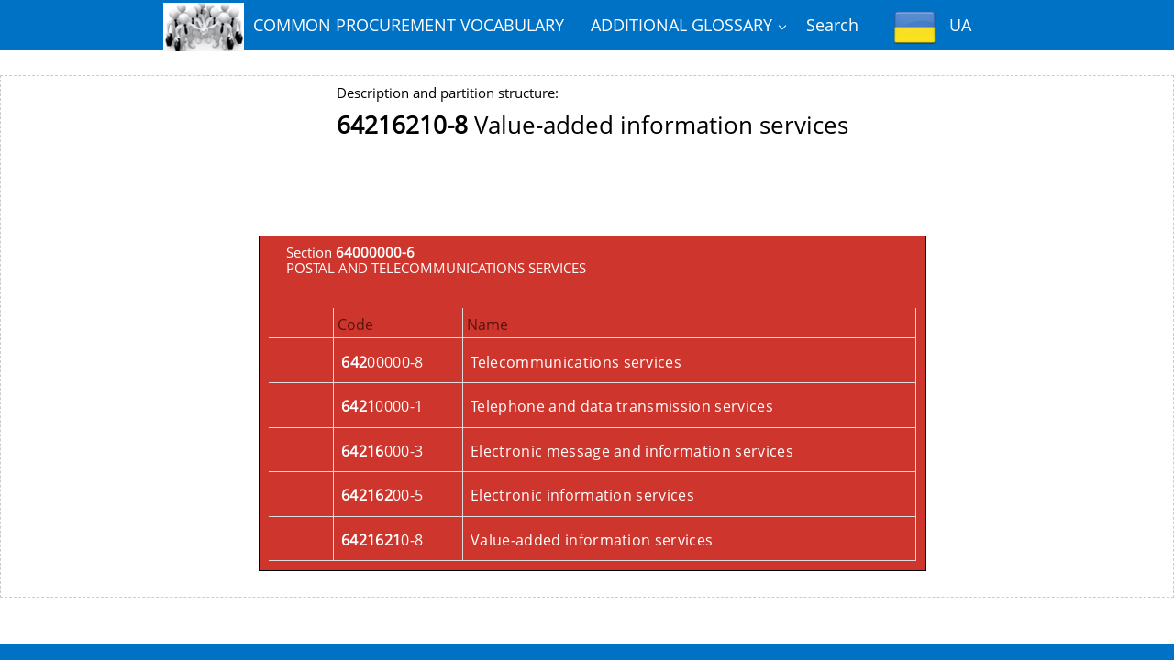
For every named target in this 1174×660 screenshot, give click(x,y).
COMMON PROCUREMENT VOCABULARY (363, 26)
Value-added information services (592, 540)
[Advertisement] (592, 194)
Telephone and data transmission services (622, 406)
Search (832, 25)
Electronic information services (582, 495)
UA (932, 27)
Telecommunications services (576, 362)
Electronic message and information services (632, 451)
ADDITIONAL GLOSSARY (681, 25)
